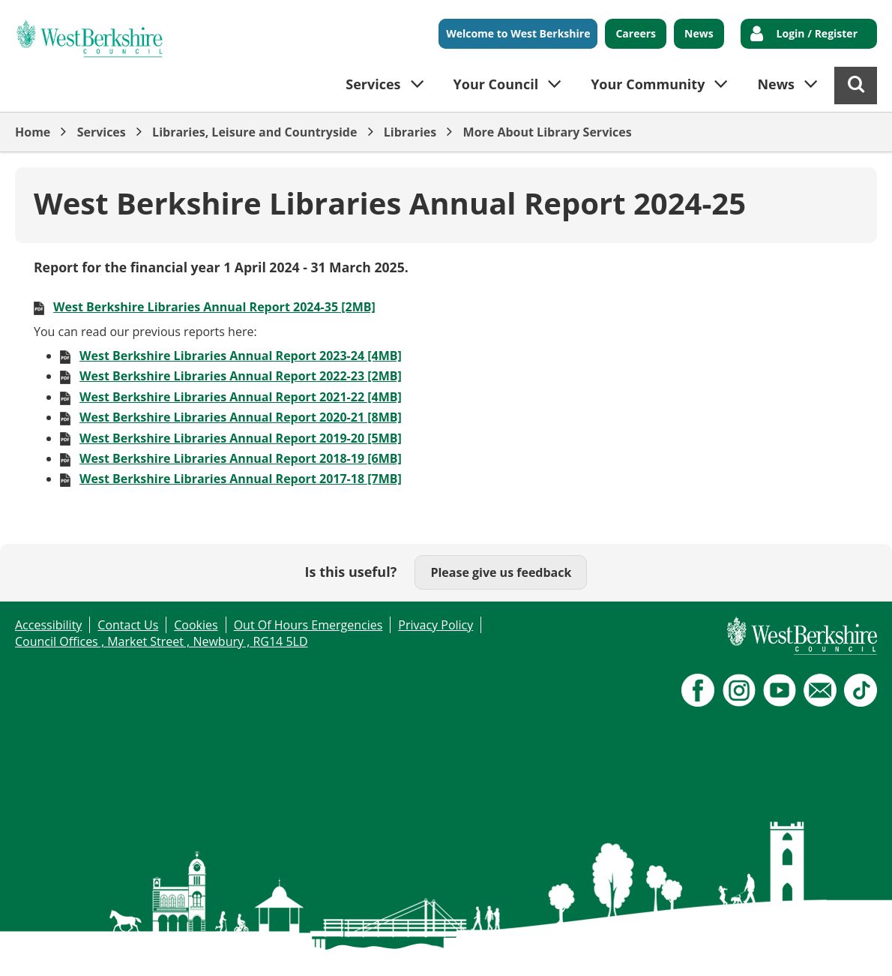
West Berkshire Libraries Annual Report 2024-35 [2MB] (214, 307)
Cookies (195, 625)
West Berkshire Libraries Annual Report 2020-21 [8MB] (240, 417)
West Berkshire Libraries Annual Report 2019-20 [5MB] (240, 438)
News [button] (776, 84)
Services (101, 132)
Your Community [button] (648, 84)
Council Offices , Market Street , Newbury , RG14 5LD (161, 641)
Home (32, 132)
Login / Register (817, 33)
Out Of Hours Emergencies (308, 625)
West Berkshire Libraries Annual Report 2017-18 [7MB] (240, 478)
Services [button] (373, 84)
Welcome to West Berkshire (518, 33)
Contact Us (127, 625)
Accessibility (48, 625)
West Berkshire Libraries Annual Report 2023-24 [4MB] (240, 355)
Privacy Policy (435, 625)
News (699, 33)
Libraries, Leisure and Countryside (254, 132)
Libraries (410, 132)
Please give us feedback (500, 572)
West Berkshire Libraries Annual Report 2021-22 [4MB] (240, 397)
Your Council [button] (496, 84)
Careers (635, 33)
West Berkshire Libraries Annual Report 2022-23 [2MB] (240, 376)
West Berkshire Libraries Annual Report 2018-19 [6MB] (240, 458)
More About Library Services (547, 132)
